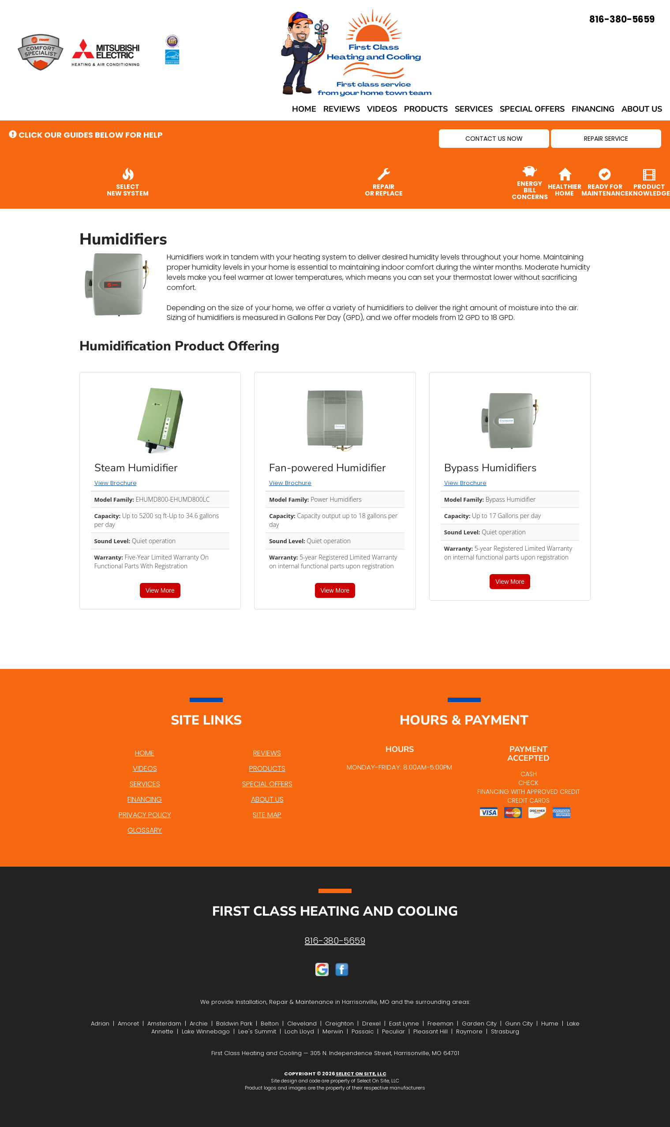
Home (304, 109)
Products (426, 109)
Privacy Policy (145, 815)
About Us (641, 109)
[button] (494, 138)
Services (474, 109)
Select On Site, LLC (361, 1073)
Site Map (267, 815)
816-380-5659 (335, 941)
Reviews (341, 109)
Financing (593, 109)
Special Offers (532, 109)
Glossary (144, 830)
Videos (382, 109)
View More (160, 590)
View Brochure (115, 483)
